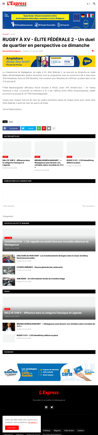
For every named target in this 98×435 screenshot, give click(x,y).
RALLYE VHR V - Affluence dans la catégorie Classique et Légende (16, 162)
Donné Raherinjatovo (12, 51)
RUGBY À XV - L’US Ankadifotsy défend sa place (80, 161)
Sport (13, 34)
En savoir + (33, 422)
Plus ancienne (88, 206)
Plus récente (9, 206)
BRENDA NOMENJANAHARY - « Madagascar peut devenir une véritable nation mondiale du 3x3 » (49, 163)
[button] (3, 4)
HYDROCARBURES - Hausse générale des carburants (40, 267)
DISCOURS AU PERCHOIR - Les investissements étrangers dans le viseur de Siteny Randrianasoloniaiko (52, 257)
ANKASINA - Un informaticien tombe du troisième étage (41, 279)
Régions (57, 430)
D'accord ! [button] (12, 428)
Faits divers (69, 430)
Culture (81, 430)
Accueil (6, 34)
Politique (46, 430)
